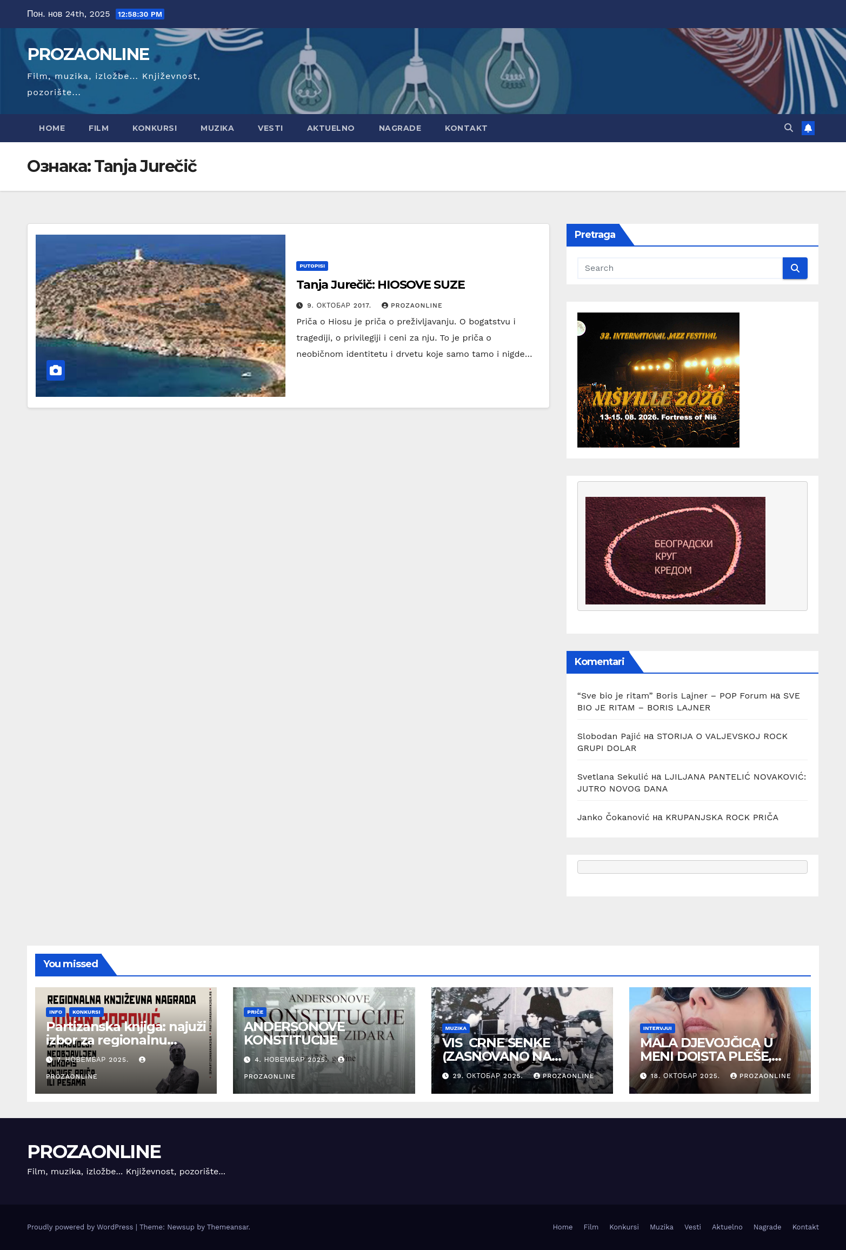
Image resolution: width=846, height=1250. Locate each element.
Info (55, 1012)
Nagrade (400, 128)
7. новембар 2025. (94, 1059)
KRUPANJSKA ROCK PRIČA (721, 817)
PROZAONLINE (88, 54)
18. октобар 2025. (687, 1076)
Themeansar (228, 1227)
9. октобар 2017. (340, 305)
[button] (788, 128)
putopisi (312, 266)
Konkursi (154, 128)
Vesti (270, 128)
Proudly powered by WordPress (81, 1227)
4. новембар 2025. (292, 1059)
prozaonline (412, 305)
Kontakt (466, 128)
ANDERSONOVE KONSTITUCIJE (296, 1033)
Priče (255, 1012)
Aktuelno (331, 128)
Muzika (217, 128)
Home (52, 128)
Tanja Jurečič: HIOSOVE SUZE (380, 284)
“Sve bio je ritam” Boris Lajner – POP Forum (672, 695)
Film (99, 128)
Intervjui (657, 1028)
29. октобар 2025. (488, 1076)
